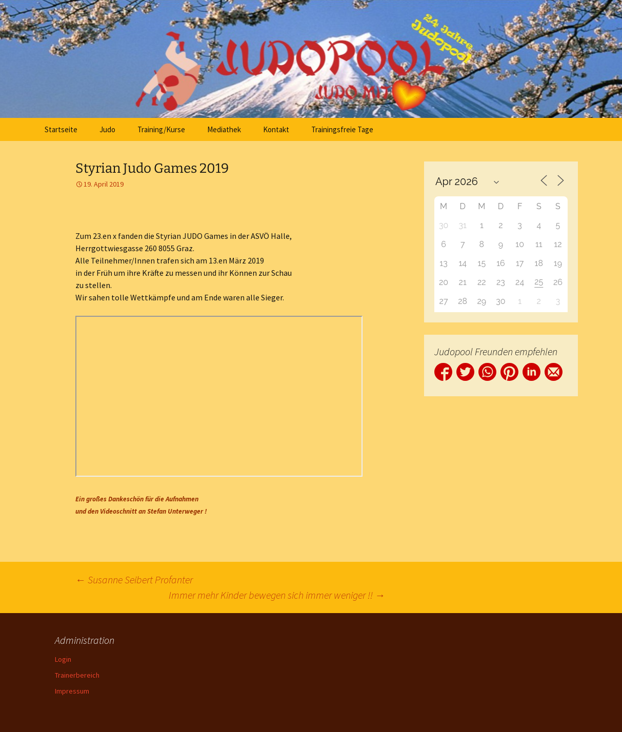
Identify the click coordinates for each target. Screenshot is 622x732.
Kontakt (276, 129)
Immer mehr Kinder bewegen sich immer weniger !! (277, 594)
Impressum (72, 691)
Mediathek (224, 129)
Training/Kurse (161, 129)
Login (63, 659)
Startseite (61, 129)
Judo (107, 129)
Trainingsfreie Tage (342, 129)
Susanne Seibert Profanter (134, 579)
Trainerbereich (77, 675)
